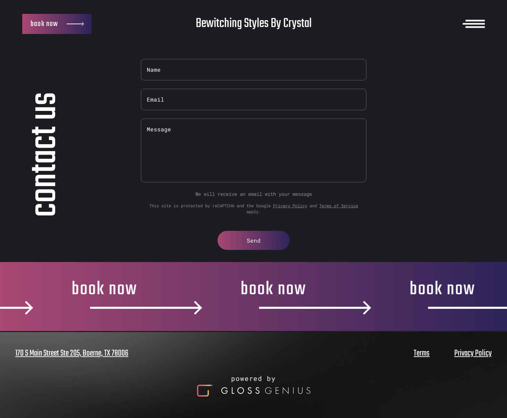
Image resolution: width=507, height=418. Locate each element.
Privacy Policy (290, 205)
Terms (422, 353)
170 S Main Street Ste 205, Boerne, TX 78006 (71, 353)
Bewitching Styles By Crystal (254, 24)
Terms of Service (338, 205)
